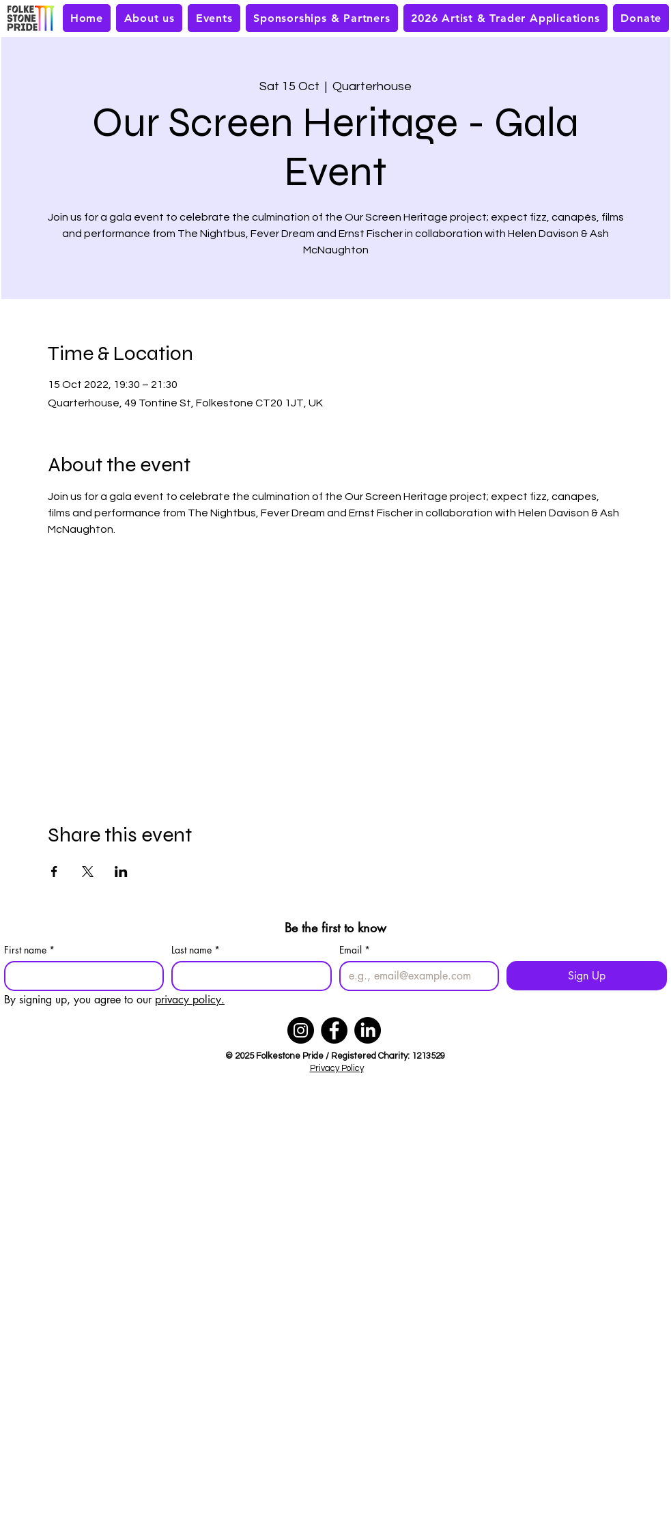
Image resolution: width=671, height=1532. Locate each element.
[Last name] (247, 976)
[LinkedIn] (367, 1030)
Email (354, 950)
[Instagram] (300, 1030)
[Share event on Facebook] (54, 871)
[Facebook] (334, 1030)
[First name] (80, 976)
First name (29, 950)
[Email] (415, 976)
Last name (195, 950)
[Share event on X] (87, 871)
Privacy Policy (337, 1068)
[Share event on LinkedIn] (121, 871)
